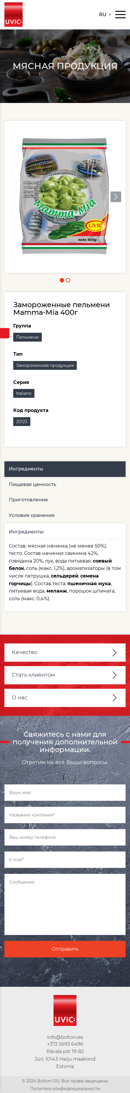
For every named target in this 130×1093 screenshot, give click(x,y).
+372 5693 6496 (65, 1044)
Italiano (23, 393)
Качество (24, 652)
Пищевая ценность (32, 484)
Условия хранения (32, 515)
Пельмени (27, 337)
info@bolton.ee (65, 1037)
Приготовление (28, 500)
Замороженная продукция (45, 365)
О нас (19, 697)
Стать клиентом (33, 675)
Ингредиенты (26, 469)
